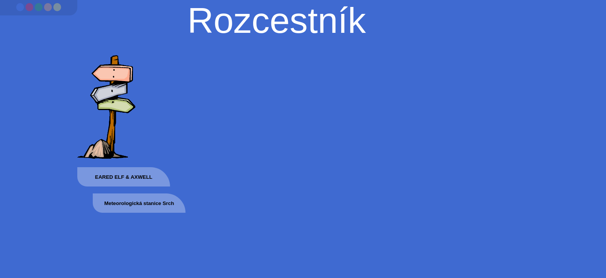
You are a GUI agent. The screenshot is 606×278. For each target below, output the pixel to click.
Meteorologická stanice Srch (139, 203)
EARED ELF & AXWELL (123, 177)
